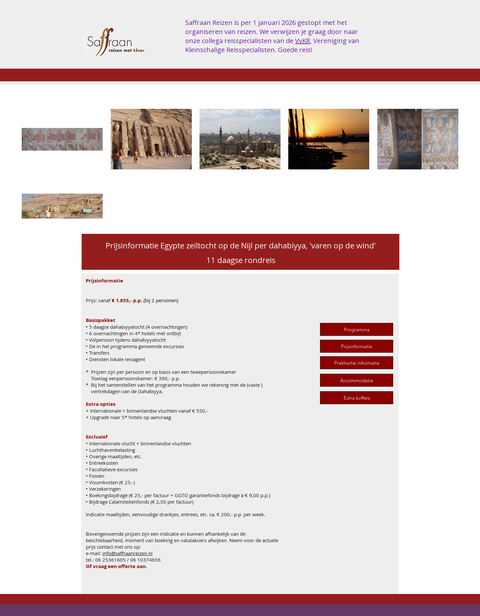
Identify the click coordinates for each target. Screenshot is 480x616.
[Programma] (356, 329)
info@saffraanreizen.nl (127, 553)
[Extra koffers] (356, 397)
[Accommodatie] (356, 380)
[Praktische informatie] (356, 362)
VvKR (302, 40)
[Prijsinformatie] (356, 346)
